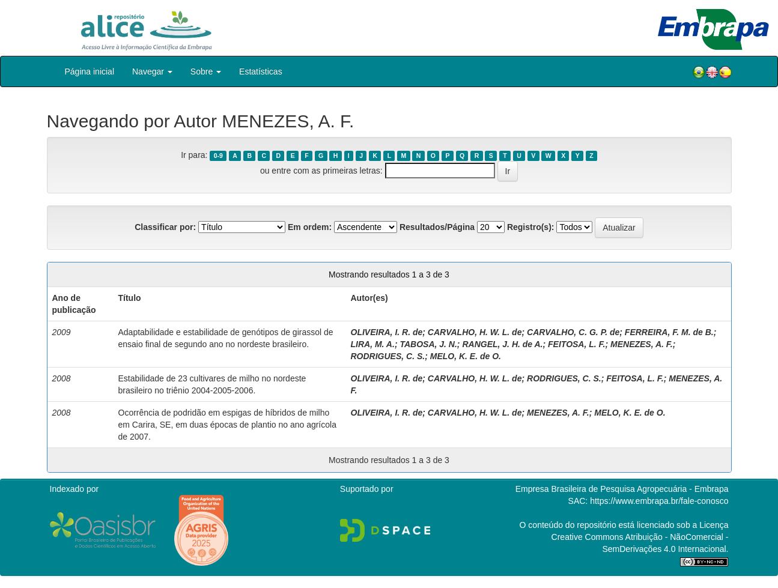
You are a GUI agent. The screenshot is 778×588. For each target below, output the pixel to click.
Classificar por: (165, 227)
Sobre (205, 71)
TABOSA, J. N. (428, 344)
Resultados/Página (437, 227)
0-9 (218, 155)
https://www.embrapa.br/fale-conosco (659, 501)
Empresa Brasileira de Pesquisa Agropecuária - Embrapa (622, 489)
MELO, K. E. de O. (465, 356)
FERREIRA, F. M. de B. (669, 332)
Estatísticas (260, 71)
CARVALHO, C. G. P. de (573, 332)
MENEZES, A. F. (641, 344)
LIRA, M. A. (373, 344)
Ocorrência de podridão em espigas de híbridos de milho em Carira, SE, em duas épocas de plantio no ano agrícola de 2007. (227, 424)
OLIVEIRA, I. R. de (387, 332)
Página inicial (90, 71)
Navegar (152, 71)
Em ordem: (310, 227)
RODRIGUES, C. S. (388, 356)
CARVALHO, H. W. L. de (475, 332)
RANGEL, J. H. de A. (502, 344)
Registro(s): (531, 227)
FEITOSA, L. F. (576, 344)
